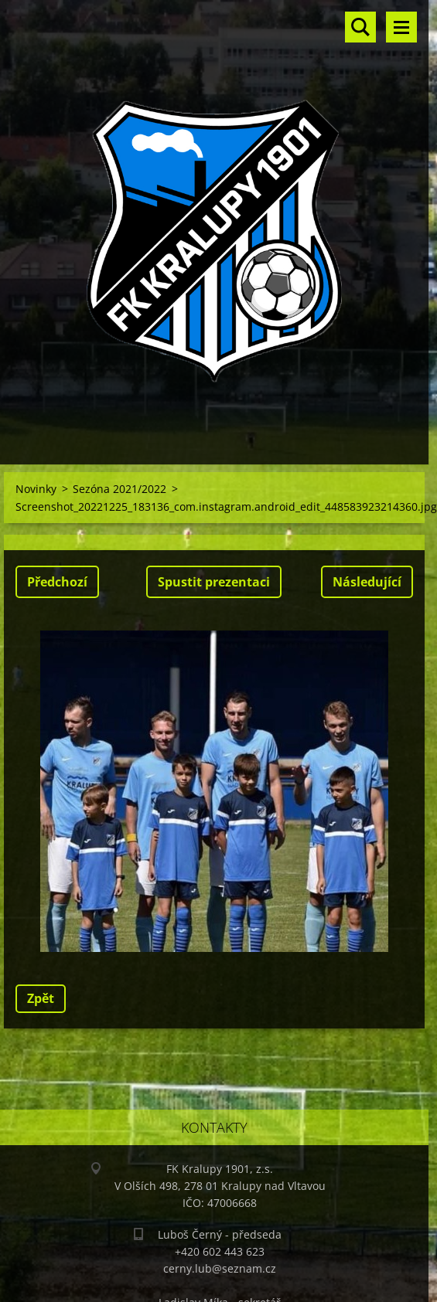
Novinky (35, 488)
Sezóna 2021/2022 (119, 488)
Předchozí (57, 581)
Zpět (40, 998)
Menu (401, 27)
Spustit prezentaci (214, 581)
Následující (367, 581)
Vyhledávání (360, 27)
